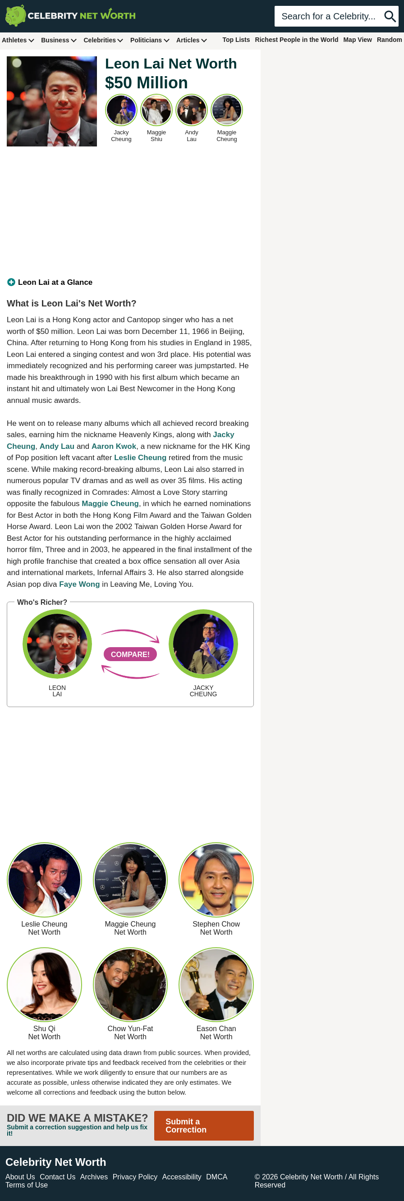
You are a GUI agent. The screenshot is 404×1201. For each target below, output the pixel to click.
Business (59, 40)
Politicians (150, 40)
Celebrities (103, 40)
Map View (357, 39)
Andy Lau (57, 446)
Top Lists (236, 39)
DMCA (216, 1177)
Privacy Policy (135, 1177)
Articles (191, 40)
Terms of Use (26, 1185)
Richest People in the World (297, 39)
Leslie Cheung (140, 457)
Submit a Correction (186, 1125)
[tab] (130, 282)
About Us (20, 1177)
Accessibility (182, 1177)
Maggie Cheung (110, 503)
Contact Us (57, 1177)
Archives (94, 1177)
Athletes (18, 40)
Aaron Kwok (114, 446)
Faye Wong (79, 584)
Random (389, 39)
